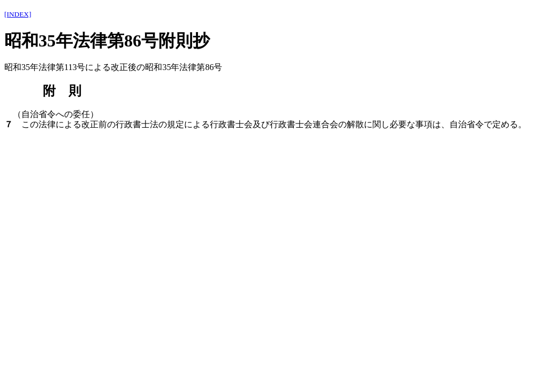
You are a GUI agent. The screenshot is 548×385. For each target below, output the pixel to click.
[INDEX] (17, 14)
